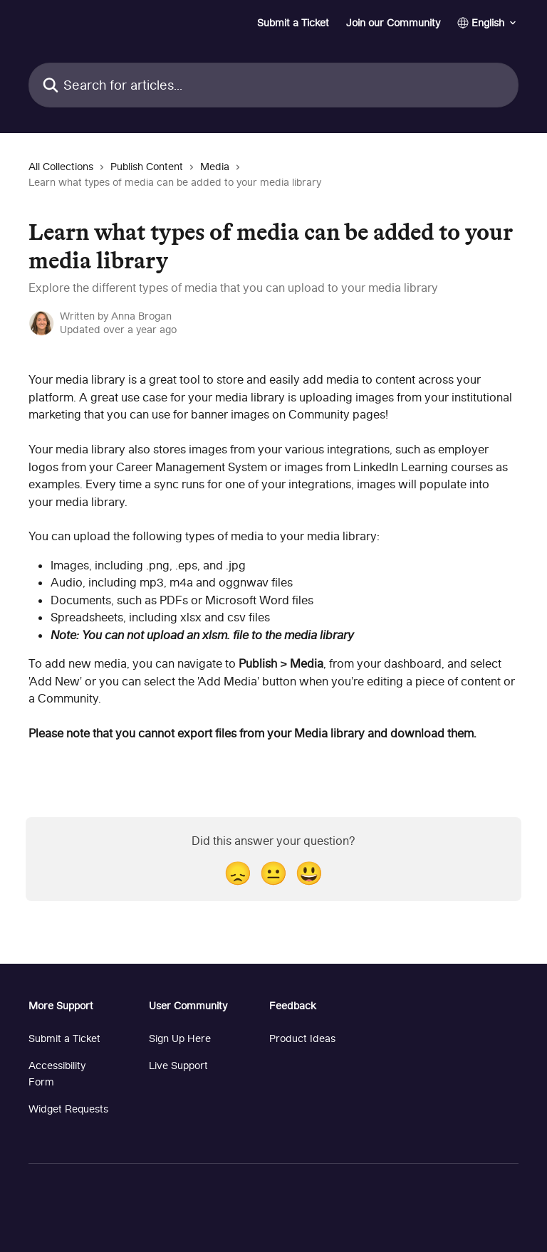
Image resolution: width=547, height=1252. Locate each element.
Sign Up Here (180, 1038)
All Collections (60, 166)
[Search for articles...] (273, 85)
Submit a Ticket (293, 23)
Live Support (178, 1065)
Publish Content (146, 166)
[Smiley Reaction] (309, 873)
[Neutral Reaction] (273, 873)
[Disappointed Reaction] (238, 873)
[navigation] (273, 180)
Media (214, 166)
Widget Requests (68, 1109)
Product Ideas (302, 1038)
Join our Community (393, 23)
